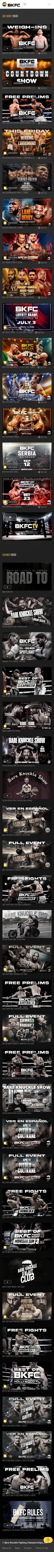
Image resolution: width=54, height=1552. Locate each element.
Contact (28, 1548)
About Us (6, 1548)
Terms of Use (42, 1548)
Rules (17, 1548)
